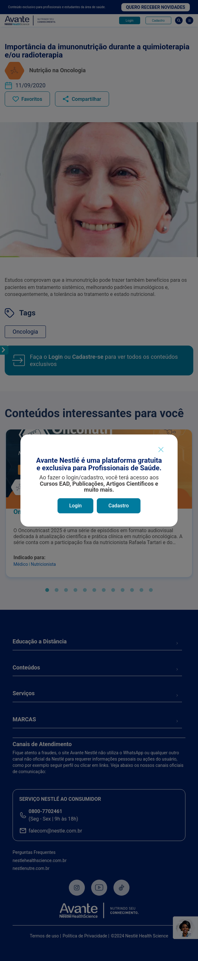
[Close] (160, 449)
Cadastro (118, 506)
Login (75, 506)
